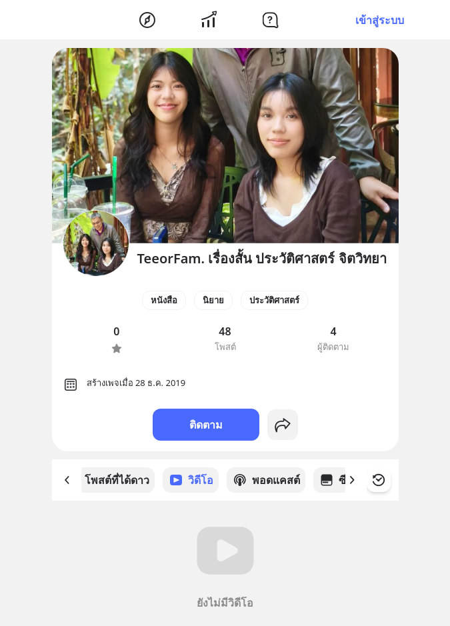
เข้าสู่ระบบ (379, 20)
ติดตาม (206, 424)
